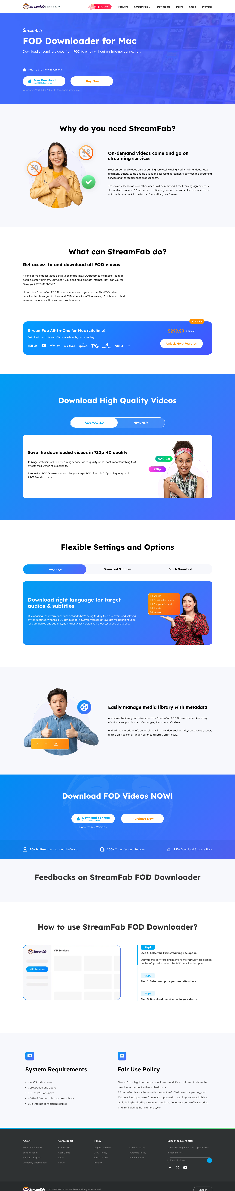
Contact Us (64, 1147)
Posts (179, 6)
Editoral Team (30, 1152)
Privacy (98, 1162)
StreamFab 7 (142, 6)
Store (192, 6)
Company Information (35, 1162)
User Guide (64, 1152)
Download (163, 6)
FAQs (61, 1157)
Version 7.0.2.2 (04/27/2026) (37, 90)
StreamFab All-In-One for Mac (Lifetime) (66, 330)
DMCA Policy (100, 1152)
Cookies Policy (137, 1147)
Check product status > (68, 90)
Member (207, 6)
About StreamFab (32, 1147)
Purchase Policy (137, 1152)
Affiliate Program (32, 1157)
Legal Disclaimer (102, 1147)
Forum (61, 1162)
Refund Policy (136, 1157)
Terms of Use (101, 1157)
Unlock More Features (181, 343)
